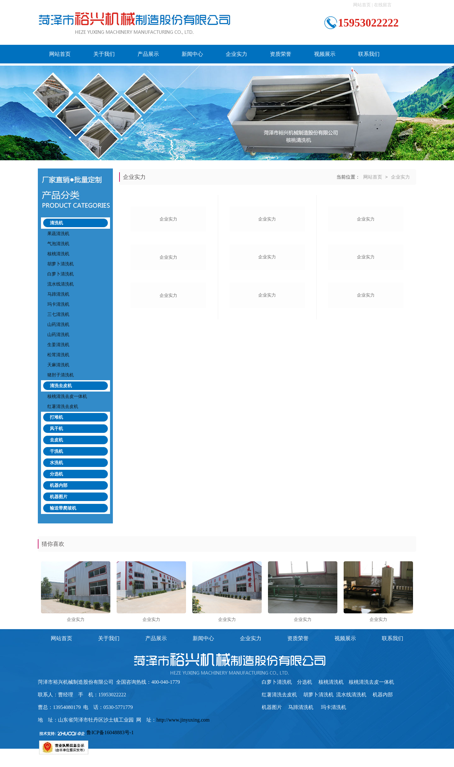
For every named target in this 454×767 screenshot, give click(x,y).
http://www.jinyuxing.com (183, 720)
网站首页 (362, 5)
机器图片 (58, 496)
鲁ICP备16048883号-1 (110, 732)
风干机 (56, 428)
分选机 (56, 474)
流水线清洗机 (60, 284)
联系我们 (369, 54)
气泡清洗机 (58, 243)
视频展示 (324, 54)
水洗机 (56, 462)
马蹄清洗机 (58, 294)
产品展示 (148, 54)
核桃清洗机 (58, 253)
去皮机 (56, 440)
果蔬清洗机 (58, 233)
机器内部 (58, 485)
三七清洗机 (58, 314)
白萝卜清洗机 (60, 274)
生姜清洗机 (58, 344)
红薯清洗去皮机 (62, 406)
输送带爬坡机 (63, 508)
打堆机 (56, 417)
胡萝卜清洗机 (60, 264)
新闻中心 (192, 54)
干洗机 (56, 451)
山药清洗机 (58, 324)
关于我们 (104, 54)
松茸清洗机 (58, 354)
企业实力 (236, 54)
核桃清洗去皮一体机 (67, 396)
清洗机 (56, 223)
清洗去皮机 (61, 385)
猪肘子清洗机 (60, 375)
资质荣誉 (280, 54)
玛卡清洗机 (58, 304)
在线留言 (383, 5)
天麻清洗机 (58, 365)
